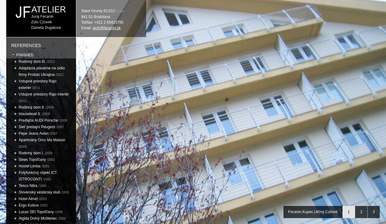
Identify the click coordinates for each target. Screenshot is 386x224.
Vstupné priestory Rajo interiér (44, 94)
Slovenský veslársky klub (39, 192)
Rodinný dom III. (32, 61)
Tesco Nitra (28, 186)
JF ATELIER (41, 9)
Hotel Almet (29, 199)
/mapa (120, 11)
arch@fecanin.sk (107, 28)
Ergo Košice (29, 205)
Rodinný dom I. (32, 153)
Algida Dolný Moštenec (38, 218)
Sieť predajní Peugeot (37, 127)
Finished (25, 55)
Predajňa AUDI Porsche (38, 120)
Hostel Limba (30, 166)
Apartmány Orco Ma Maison (42, 140)
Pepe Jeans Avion (34, 133)
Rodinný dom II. (32, 107)
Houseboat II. (30, 114)
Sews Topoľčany (33, 159)
